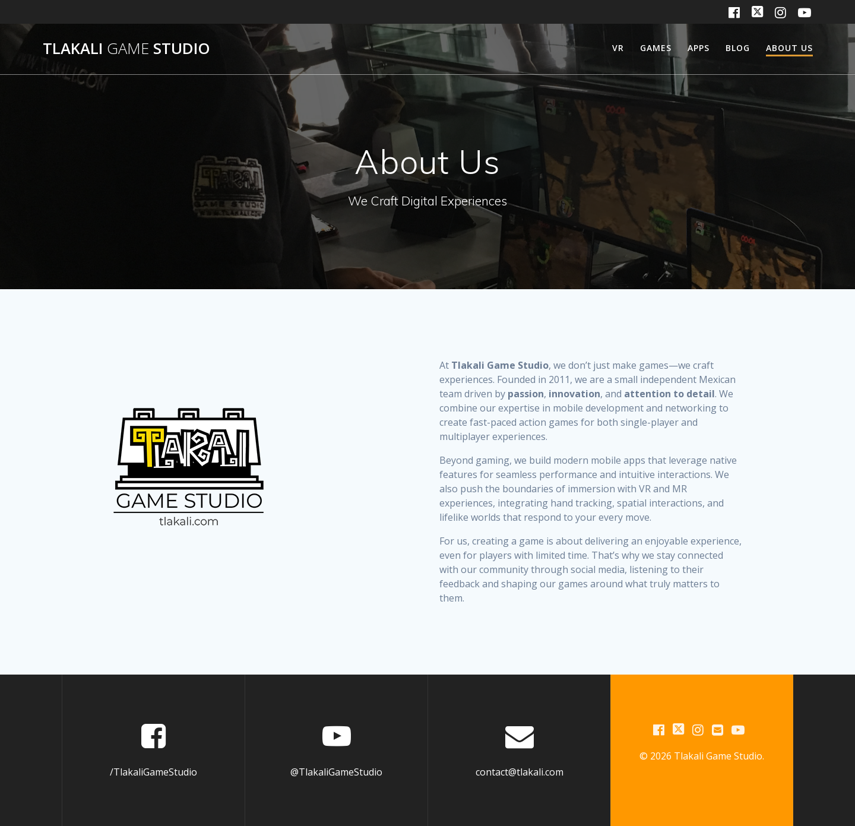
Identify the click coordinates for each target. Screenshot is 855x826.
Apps (699, 47)
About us (789, 47)
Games (656, 47)
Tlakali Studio (126, 48)
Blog (738, 47)
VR (618, 47)
